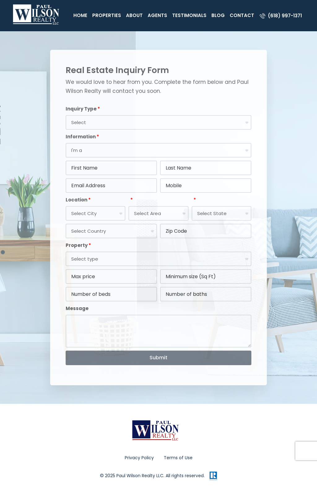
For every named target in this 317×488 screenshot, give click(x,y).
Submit (158, 357)
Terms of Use (178, 458)
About (134, 15)
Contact (242, 15)
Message (77, 308)
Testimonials (189, 15)
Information (81, 136)
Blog (218, 15)
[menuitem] (281, 15)
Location (76, 199)
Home (80, 15)
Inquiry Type (81, 109)
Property (77, 245)
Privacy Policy (139, 458)
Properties (106, 15)
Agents (157, 15)
